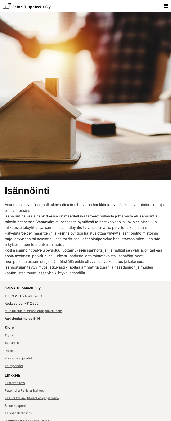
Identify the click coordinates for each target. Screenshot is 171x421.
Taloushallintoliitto (18, 413)
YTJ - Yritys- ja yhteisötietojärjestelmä (32, 398)
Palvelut (11, 351)
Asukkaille (12, 343)
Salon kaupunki (16, 406)
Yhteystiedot (14, 366)
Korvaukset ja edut (18, 358)
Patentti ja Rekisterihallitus (24, 390)
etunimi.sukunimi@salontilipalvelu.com (33, 311)
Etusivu (10, 335)
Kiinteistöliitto (15, 383)
